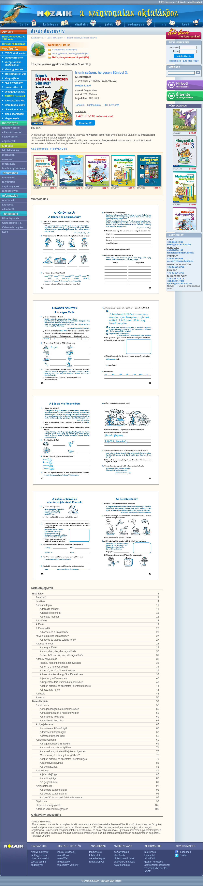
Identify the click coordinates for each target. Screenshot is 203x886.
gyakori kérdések (153, 861)
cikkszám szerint (11, 132)
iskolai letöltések (66, 852)
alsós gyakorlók (14, 69)
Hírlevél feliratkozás (13, 44)
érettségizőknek (14, 57)
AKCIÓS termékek (15, 96)
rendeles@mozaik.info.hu (180, 252)
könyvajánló (12, 78)
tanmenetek (9, 177)
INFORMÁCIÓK (153, 846)
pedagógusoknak (15, 91)
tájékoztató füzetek (124, 858)
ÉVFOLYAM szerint (15, 53)
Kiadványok (37, 37)
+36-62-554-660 (175, 242)
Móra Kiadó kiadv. (15, 105)
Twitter (183, 855)
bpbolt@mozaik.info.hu (179, 283)
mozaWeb (62, 858)
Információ (166, 22)
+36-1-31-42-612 (175, 278)
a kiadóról (8, 209)
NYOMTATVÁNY (123, 846)
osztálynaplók (121, 852)
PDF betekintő (111, 105)
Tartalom (80, 105)
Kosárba (85, 122)
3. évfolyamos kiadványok (64, 50)
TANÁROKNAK (97, 846)
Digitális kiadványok (85, 22)
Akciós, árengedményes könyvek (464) (70, 57)
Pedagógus (140, 22)
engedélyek (8, 141)
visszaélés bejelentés (155, 868)
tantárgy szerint (11, 127)
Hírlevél (184, 85)
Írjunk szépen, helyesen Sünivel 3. (101, 72)
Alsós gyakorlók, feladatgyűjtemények (70, 53)
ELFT (5, 231)
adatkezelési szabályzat (157, 865)
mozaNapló (8, 163)
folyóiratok (8, 182)
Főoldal (19, 22)
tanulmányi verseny (13, 168)
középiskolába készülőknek (13, 63)
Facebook (185, 852)
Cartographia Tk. (11, 223)
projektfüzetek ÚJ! (15, 73)
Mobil (118, 881)
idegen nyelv (12, 118)
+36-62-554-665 (175, 258)
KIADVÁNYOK (39, 846)
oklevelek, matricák (124, 861)
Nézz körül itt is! (59, 45)
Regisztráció (175, 61)
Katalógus (55, 22)
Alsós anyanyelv (55, 37)
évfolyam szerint (39, 852)
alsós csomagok (14, 114)
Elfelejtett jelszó (191, 61)
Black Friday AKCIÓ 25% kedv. (13, 38)
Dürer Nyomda (10, 218)
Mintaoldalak (94, 105)
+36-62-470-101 (175, 250)
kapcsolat (7, 204)
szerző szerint (10, 136)
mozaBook (8, 154)
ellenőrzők (119, 855)
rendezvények (10, 191)
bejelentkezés (184, 56)
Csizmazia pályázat (13, 227)
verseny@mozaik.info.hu (180, 261)
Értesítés (184, 96)
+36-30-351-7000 (175, 281)
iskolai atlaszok (14, 87)
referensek (8, 200)
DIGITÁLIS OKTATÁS (69, 846)
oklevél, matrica (14, 109)
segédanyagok (10, 186)
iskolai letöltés (10, 150)
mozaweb (7, 159)
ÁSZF (147, 871)
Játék (112, 22)
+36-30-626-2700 (175, 267)
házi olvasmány (14, 82)
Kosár (190, 22)
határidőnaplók (122, 865)
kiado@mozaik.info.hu (179, 244)
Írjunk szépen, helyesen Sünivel (82, 37)
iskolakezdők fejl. (15, 100)
